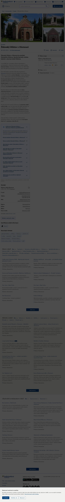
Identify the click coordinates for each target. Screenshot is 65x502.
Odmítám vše (14, 497)
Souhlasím (5, 497)
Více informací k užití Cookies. (32, 494)
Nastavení (22, 497)
